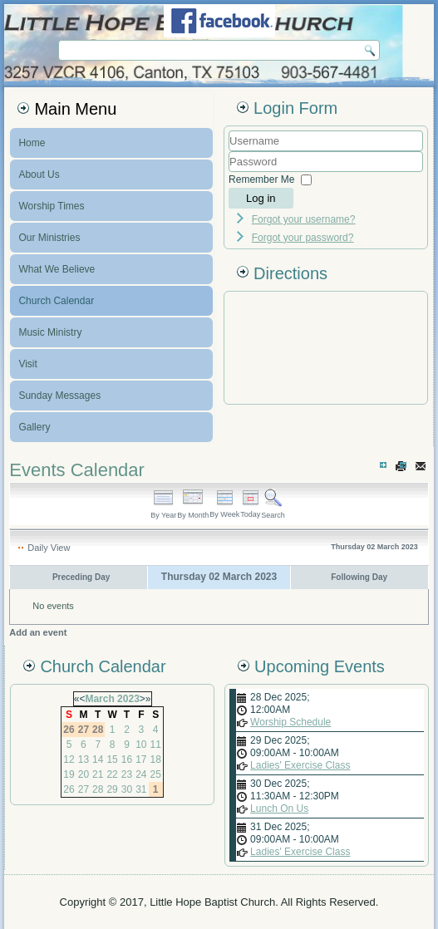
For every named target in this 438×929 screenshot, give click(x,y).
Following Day (359, 577)
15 (111, 759)
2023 (128, 699)
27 (83, 789)
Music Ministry (49, 332)
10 (140, 744)
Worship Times (51, 206)
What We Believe (56, 269)
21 (97, 774)
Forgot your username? (304, 219)
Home (31, 143)
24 (140, 774)
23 (126, 774)
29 (111, 789)
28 (97, 789)
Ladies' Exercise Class (300, 765)
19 (68, 774)
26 (68, 789)
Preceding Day (81, 577)
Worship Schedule (290, 722)
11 (155, 744)
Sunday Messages (59, 395)
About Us (38, 174)
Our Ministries (49, 237)
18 (155, 759)
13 (83, 759)
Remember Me (261, 179)
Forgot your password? (303, 237)
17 (140, 759)
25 (155, 774)
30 (126, 789)
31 (140, 789)
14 (97, 759)
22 (111, 774)
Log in (260, 198)
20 (83, 774)
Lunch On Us (279, 808)
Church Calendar (56, 301)
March (99, 699)
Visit (27, 364)
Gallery (34, 427)
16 (126, 759)
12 (68, 759)
